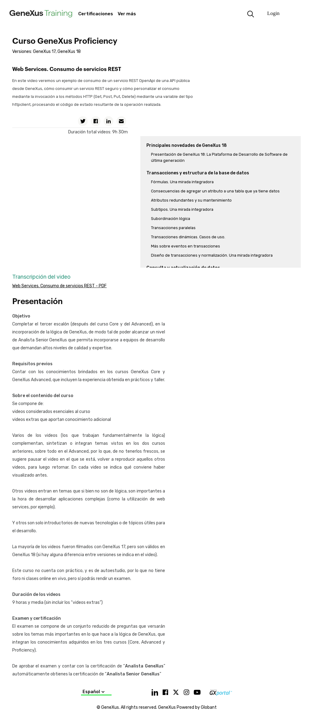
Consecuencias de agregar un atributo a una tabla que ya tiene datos (215, 191)
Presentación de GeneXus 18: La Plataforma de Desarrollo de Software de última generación (219, 157)
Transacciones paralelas (173, 227)
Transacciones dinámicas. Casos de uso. (188, 237)
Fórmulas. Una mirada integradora (182, 182)
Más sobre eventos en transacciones (185, 246)
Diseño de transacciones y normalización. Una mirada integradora (212, 255)
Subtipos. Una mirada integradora (182, 209)
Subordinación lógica (170, 218)
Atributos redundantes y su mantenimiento (191, 200)
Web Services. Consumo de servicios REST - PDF (59, 285)
